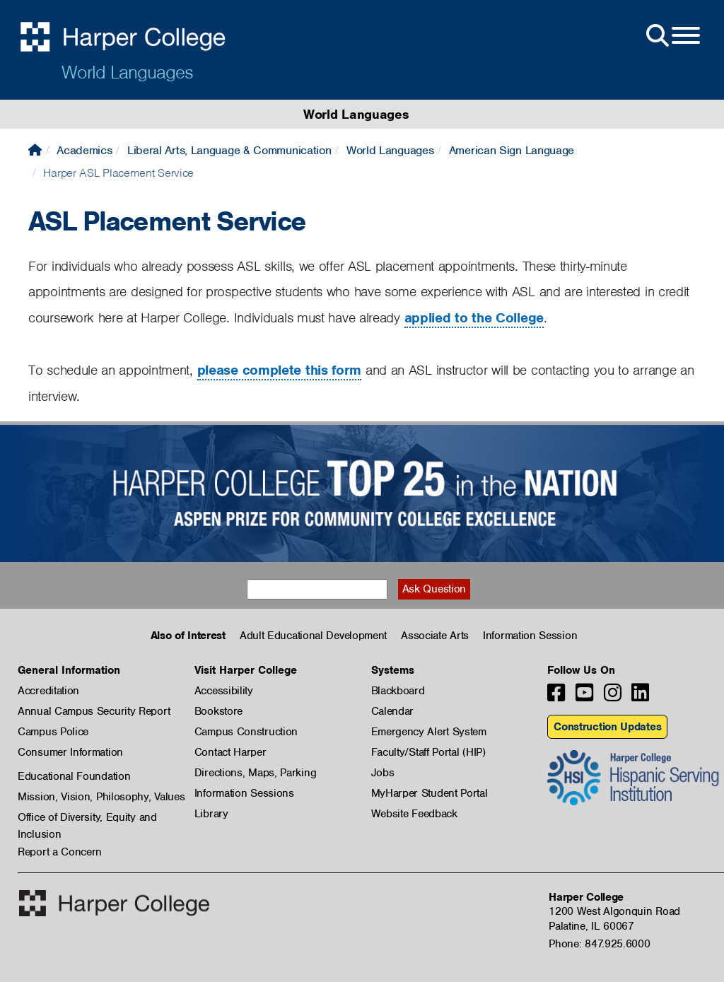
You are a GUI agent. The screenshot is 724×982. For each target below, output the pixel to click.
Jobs (383, 773)
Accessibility (223, 691)
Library (211, 814)
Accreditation (48, 691)
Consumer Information (70, 752)
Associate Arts (435, 636)
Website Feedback (414, 814)
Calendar (392, 711)
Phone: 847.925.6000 (599, 944)
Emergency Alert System (428, 732)
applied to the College (474, 318)
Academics (84, 150)
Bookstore (218, 711)
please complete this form (279, 370)
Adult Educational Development (313, 636)
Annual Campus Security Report (94, 711)
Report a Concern (60, 852)
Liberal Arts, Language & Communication (229, 150)
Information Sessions (244, 793)
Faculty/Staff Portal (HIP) (428, 752)
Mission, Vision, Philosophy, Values (101, 797)
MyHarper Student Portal (429, 793)
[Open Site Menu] (671, 36)
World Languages (127, 72)
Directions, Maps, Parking (255, 773)
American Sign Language (511, 150)
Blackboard (398, 691)
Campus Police (53, 732)
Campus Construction (246, 732)
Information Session (530, 636)
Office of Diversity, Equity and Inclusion (87, 818)
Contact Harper (230, 752)
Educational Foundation (74, 776)
